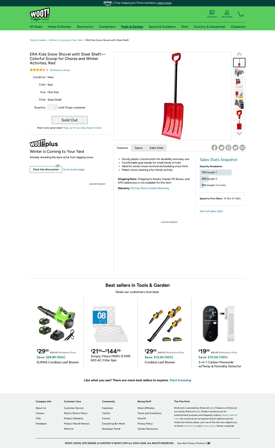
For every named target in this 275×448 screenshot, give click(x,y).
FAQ (38, 418)
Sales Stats (157, 148)
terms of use (190, 426)
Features (122, 148)
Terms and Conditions (150, 413)
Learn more (164, 3)
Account (227, 14)
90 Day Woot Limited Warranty (150, 188)
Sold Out (70, 120)
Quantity (40, 107)
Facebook (107, 408)
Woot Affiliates (146, 408)
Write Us (68, 428)
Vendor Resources (148, 428)
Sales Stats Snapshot (218, 159)
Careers (40, 413)
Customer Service (74, 408)
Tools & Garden (38, 40)
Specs (139, 148)
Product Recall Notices (76, 423)
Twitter (106, 413)
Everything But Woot (113, 423)
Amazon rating (60, 70)
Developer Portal (111, 428)
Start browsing (180, 380)
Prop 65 (142, 418)
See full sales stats (211, 211)
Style (42, 99)
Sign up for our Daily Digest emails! (83, 127)
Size (43, 92)
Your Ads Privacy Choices (191, 443)
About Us (41, 408)
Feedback (41, 423)
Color (42, 84)
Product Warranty (73, 418)
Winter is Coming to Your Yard (66, 40)
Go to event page (73, 169)
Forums (212, 14)
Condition (39, 77)
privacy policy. (208, 426)
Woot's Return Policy (75, 413)
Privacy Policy (145, 423)
